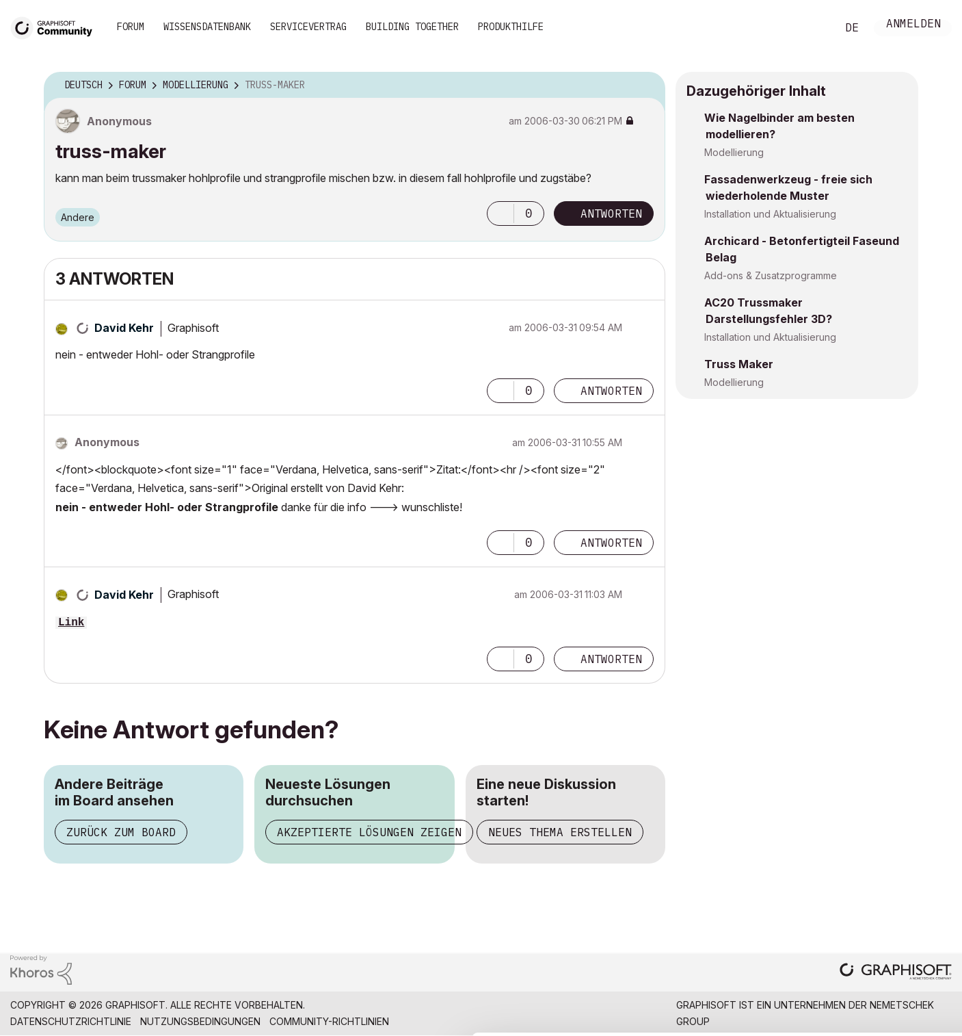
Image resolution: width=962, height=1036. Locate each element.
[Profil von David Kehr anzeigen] (124, 328)
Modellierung (734, 152)
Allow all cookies (883, 878)
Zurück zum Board (121, 832)
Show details (542, 1018)
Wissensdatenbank (207, 27)
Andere (77, 217)
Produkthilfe (511, 27)
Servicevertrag (308, 27)
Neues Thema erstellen (560, 832)
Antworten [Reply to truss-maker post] (611, 213)
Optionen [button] (646, 85)
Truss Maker (738, 364)
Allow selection (883, 912)
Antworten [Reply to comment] (611, 391)
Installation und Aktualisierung (770, 214)
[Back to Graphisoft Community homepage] (56, 26)
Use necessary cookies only (882, 954)
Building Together (412, 27)
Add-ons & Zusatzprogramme (770, 275)
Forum (130, 27)
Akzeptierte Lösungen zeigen (369, 832)
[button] (500, 213)
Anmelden (913, 25)
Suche (811, 28)
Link (71, 623)
